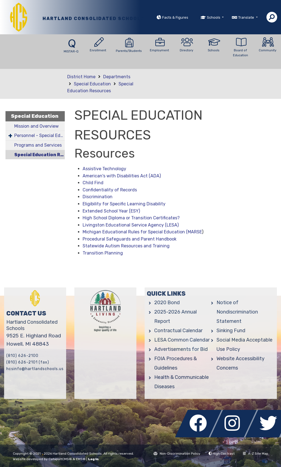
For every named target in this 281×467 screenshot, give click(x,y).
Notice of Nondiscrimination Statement (237, 312)
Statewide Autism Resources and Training (126, 245)
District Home (81, 76)
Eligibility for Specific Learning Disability (124, 203)
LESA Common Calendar (182, 340)
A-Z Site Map (255, 453)
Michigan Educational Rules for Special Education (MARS (141, 231)
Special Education (92, 83)
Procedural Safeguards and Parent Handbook (129, 239)
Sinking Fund (231, 331)
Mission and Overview (36, 126)
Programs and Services (38, 145)
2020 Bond (167, 303)
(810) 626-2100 (22, 355)
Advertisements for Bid (181, 349)
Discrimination (98, 196)
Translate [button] (246, 17)
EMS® (81, 459)
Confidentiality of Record (109, 189)
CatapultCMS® (60, 459)
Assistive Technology (104, 168)
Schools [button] (214, 17)
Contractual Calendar (178, 331)
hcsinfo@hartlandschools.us (35, 369)
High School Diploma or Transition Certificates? (131, 217)
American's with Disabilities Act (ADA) (122, 175)
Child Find (93, 182)
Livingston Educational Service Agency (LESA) (131, 225)
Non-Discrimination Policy (176, 453)
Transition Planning (103, 253)
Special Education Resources (39, 154)
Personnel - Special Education (39, 135)
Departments (116, 76)
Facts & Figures (175, 17)
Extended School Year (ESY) (111, 211)
